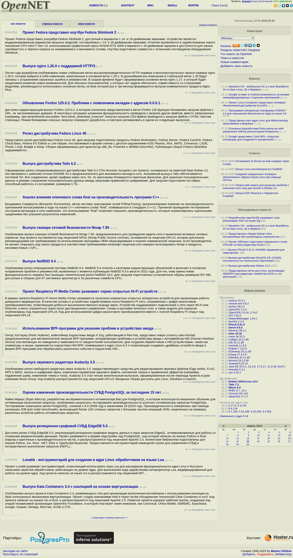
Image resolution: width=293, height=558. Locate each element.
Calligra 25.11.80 (238, 339)
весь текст (211, 55)
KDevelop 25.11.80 (239, 351)
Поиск (215, 5)
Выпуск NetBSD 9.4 (39, 261)
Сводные (254, 50)
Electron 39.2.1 (237, 330)
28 (227, 444)
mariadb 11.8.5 (237, 345)
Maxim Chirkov (281, 551)
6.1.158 (232, 411)
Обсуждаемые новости (254, 209)
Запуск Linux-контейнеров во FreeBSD (258, 169)
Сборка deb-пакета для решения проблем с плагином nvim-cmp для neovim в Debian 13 (256, 187)
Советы (254, 153)
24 (258, 441)
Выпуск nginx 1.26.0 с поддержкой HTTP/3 (59, 66)
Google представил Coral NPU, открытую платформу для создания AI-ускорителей (251, 138)
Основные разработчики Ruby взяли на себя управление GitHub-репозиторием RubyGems (253, 130)
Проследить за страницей (20, 554)
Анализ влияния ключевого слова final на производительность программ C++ (91, 197)
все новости (18, 23)
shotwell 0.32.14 (238, 363)
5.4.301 (267, 411)
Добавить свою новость (236, 66)
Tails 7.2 (233, 384)
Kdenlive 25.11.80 (239, 357)
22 (237, 441)
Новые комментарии (234, 62)
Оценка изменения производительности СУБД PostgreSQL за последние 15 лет (92, 392)
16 (248, 438)
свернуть (213, 25)
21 (227, 441)
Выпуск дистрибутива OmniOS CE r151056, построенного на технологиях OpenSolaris (252, 259)
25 (268, 441)
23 (248, 441)
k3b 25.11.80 (236, 342)
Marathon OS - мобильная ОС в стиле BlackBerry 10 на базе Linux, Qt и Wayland (256, 88)
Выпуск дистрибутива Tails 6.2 (49, 164)
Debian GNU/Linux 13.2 (243, 381)
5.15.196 (244, 411)
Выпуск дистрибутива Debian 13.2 (249, 265)
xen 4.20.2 (234, 372)
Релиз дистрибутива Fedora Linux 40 (54, 133)
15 (237, 438)
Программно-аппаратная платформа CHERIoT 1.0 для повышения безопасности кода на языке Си (254, 112)
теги (223, 5)
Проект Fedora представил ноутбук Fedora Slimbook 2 (69, 32)
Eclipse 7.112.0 (237, 348)
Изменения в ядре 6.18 (234, 416)
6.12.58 (241, 405)
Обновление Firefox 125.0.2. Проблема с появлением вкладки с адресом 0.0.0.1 (91, 103)
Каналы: (226, 46)
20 (289, 438)
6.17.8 (232, 405)
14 (227, 438)
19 (279, 438)
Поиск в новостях (232, 58)
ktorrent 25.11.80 (238, 360)
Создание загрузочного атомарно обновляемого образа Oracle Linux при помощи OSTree (252, 177)
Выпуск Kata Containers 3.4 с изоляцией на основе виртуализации (81, 487)
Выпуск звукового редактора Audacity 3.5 (59, 362)
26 (279, 441)
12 (279, 435)
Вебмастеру (283, 554)
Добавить (248, 554)
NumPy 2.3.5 (236, 321)
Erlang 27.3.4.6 (237, 354)
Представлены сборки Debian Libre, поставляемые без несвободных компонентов (251, 235)
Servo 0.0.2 (235, 327)
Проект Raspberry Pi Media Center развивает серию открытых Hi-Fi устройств (90, 291)
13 (289, 435)
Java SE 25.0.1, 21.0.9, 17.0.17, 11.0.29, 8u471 (256, 366)
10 (258, 435)
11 (268, 435)
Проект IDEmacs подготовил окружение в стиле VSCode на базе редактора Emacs (255, 243)
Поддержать (265, 554)
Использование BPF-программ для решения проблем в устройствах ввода (88, 328)
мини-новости (86, 23)
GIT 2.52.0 (234, 315)
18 (268, 438)
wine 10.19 (235, 333)
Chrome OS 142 (238, 393)
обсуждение (194, 55)
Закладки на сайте (15, 551)
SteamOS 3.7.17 (238, 396)
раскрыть (203, 25)
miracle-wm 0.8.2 (238, 303)
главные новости (52, 23)
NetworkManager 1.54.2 (242, 318)
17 (258, 438)
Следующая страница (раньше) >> (109, 517)
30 (248, 444)
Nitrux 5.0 (234, 387)
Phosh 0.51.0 (236, 324)
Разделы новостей (232, 50)
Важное (254, 78)
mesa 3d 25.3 (236, 336)
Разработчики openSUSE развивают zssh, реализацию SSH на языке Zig (251, 219)
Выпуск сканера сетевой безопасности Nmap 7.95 (66, 228)
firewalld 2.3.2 (236, 369)
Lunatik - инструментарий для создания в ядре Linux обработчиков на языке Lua (93, 460)
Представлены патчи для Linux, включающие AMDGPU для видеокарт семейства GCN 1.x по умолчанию (253, 273)
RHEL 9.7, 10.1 (237, 390)
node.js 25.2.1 (236, 300)
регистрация (265, 1)
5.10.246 (256, 411)
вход (254, 1)
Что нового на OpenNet (236, 54)
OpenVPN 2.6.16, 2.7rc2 (242, 312)
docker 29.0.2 (236, 306)
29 (237, 444)
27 (289, 441)
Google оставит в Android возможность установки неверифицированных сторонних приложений (256, 96)
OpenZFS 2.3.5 (237, 309)
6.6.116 (232, 408)
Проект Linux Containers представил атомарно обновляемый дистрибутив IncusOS (254, 104)
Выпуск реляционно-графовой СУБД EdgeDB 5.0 (65, 426)
